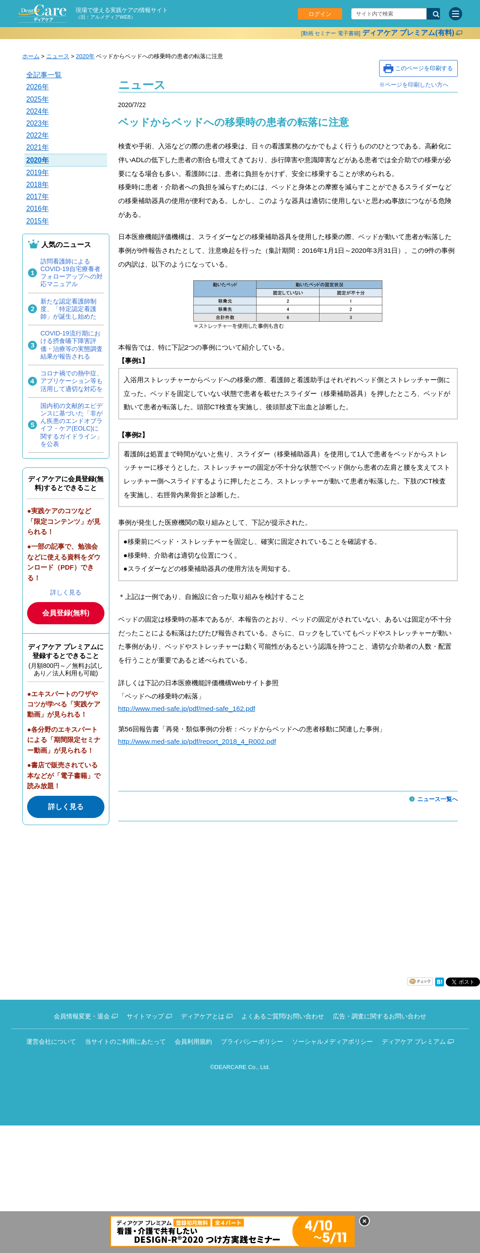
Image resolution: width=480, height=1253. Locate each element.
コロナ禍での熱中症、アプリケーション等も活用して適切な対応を (71, 381)
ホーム (31, 56)
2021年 (37, 147)
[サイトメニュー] (455, 13)
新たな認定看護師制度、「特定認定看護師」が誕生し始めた (68, 309)
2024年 (37, 111)
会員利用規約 (193, 1041)
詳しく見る (65, 592)
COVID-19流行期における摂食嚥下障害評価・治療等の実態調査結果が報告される (71, 345)
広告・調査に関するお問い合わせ (379, 1016)
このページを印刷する (424, 68)
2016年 (37, 208)
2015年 (37, 221)
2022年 (37, 135)
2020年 (85, 56)
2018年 (37, 184)
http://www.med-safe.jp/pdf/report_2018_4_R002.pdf (197, 741)
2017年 (37, 196)
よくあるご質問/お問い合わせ (282, 1016)
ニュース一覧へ (437, 799)
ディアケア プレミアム (414, 1041)
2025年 (37, 99)
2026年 (37, 87)
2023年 (37, 123)
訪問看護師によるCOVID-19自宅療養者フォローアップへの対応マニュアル (71, 273)
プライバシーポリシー (252, 1041)
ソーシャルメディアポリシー (332, 1041)
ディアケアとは (202, 1016)
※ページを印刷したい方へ (413, 84)
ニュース (57, 56)
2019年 (37, 172)
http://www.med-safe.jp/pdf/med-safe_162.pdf (186, 708)
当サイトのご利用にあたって (125, 1041)
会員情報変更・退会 (82, 1016)
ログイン (320, 14)
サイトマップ (145, 1016)
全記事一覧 (44, 75)
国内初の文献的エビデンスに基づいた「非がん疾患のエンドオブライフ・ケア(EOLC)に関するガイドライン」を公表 (71, 424)
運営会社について (51, 1041)
